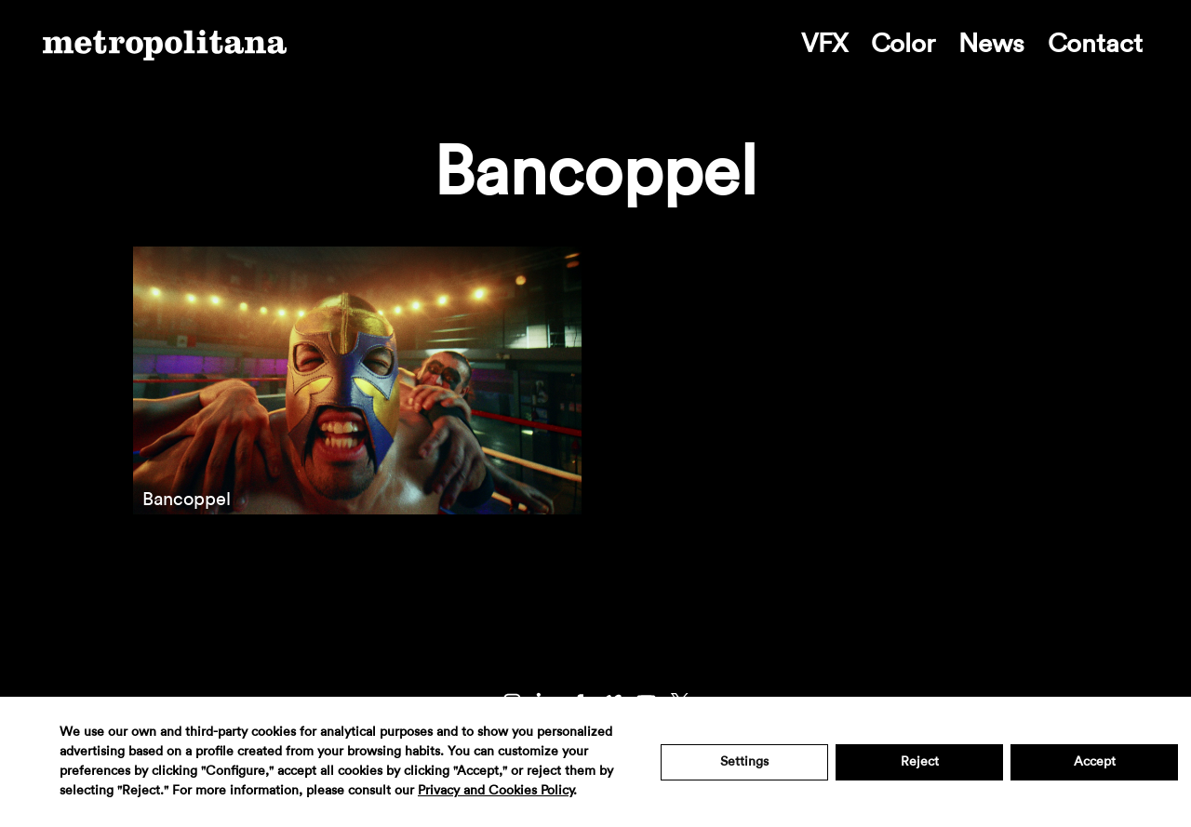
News (991, 44)
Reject (920, 761)
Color (903, 44)
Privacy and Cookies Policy (495, 790)
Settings (744, 761)
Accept (1095, 761)
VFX (824, 44)
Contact (1095, 44)
